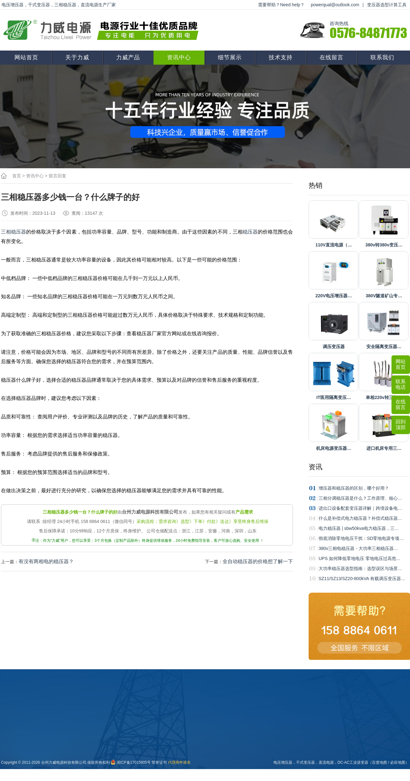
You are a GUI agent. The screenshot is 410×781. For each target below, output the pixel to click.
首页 (16, 175)
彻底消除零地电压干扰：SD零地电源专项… (361, 538)
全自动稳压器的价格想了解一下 (258, 561)
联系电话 (401, 384)
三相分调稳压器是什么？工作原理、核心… (360, 498)
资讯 (315, 467)
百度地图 (379, 762)
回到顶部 (401, 424)
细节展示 (230, 57)
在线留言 (331, 57)
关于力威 (77, 57)
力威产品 (128, 57)
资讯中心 (179, 57)
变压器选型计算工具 (387, 4)
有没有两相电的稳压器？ (46, 561)
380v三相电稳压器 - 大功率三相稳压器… (358, 548)
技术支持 (281, 57)
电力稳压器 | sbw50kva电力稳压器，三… (359, 528)
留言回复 (57, 175)
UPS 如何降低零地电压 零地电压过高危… (360, 558)
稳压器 (250, 231)
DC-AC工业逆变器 (352, 762)
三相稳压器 (13, 231)
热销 (315, 185)
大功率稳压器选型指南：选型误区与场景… (360, 568)
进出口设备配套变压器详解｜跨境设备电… (360, 508)
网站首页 (26, 57)
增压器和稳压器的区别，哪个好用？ (354, 488)
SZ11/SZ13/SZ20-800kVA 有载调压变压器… (362, 578)
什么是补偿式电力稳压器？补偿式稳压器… (360, 518)
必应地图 (397, 762)
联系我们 (382, 57)
